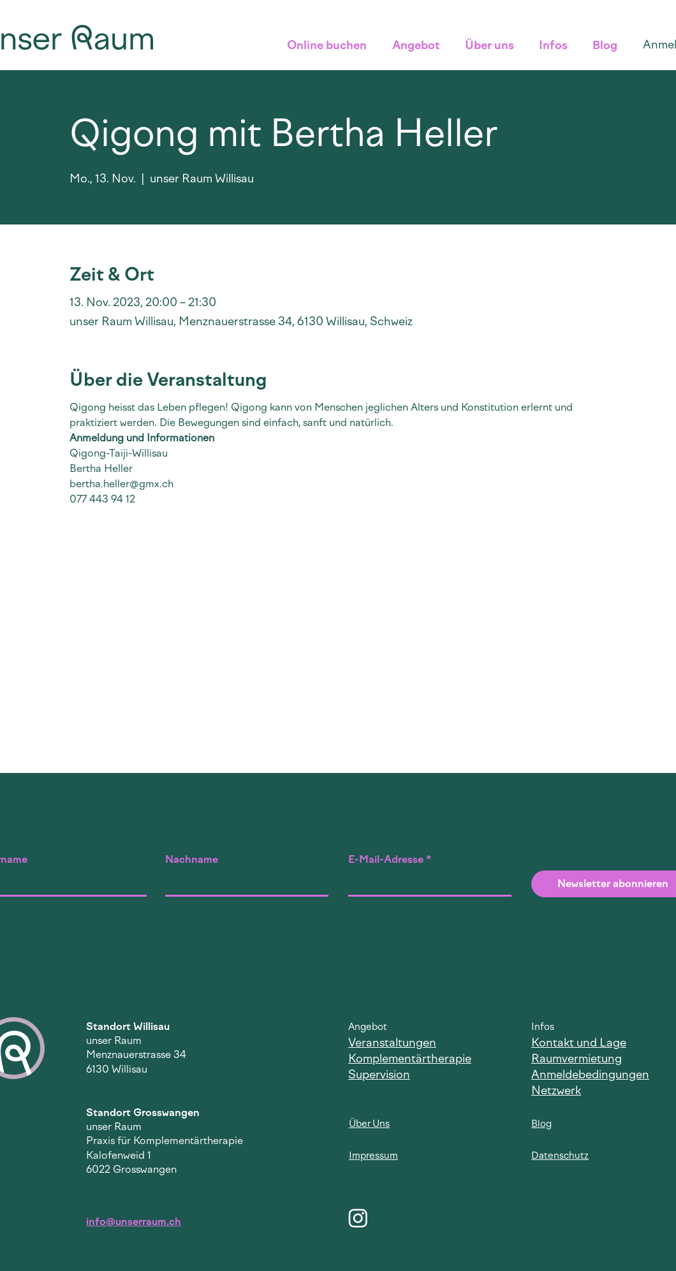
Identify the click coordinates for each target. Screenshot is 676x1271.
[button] (330, 45)
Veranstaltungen (392, 1043)
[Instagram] (358, 1217)
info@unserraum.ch (133, 1222)
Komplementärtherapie (409, 1059)
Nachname (191, 860)
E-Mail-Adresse (385, 860)
